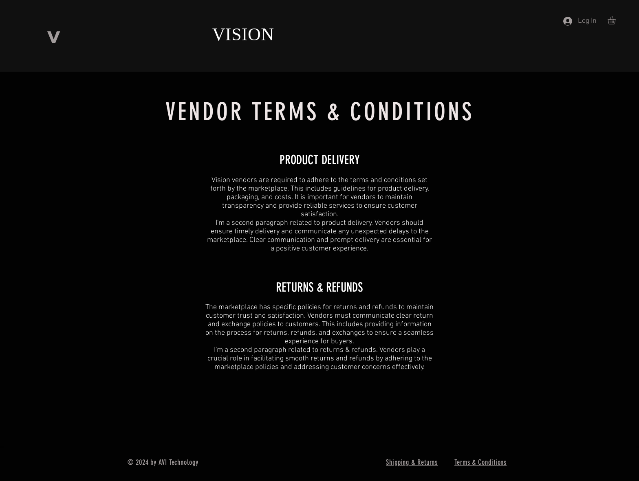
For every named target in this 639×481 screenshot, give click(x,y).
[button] (616, 20)
